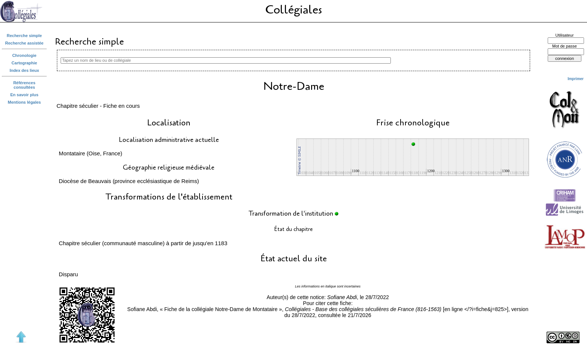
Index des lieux (24, 70)
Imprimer (576, 79)
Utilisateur (565, 35)
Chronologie (24, 55)
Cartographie (24, 63)
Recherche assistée (24, 43)
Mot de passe (564, 46)
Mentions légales (24, 102)
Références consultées (24, 84)
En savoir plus (24, 94)
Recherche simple (24, 35)
